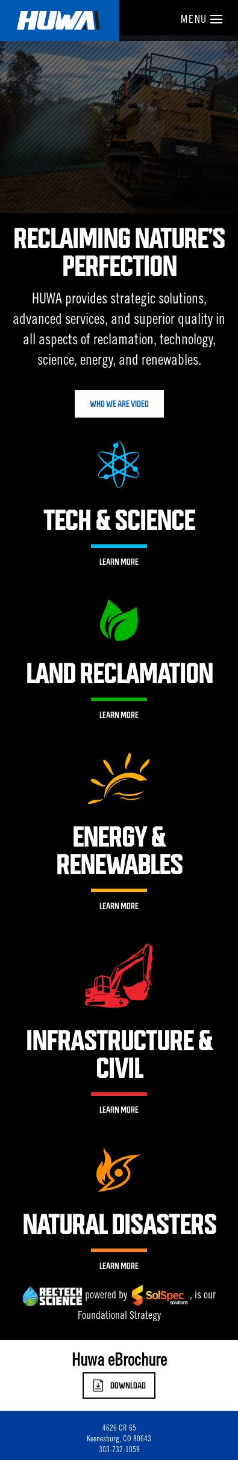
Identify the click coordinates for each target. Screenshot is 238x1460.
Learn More (119, 562)
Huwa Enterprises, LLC (59, 20)
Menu (201, 20)
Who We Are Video (119, 404)
